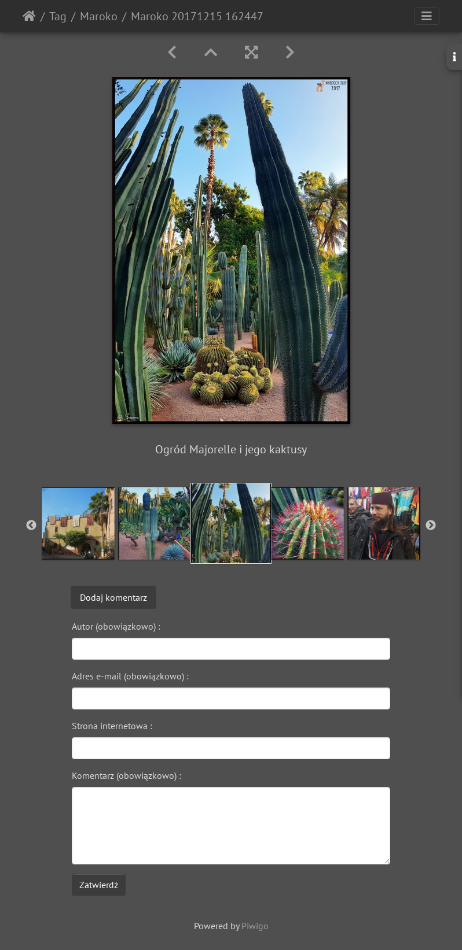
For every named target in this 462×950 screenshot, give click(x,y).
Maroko (99, 16)
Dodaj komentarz (113, 597)
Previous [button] (31, 525)
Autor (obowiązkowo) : (116, 626)
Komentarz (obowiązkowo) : (126, 775)
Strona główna (29, 16)
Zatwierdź (98, 884)
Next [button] (431, 525)
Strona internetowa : (112, 725)
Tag (58, 16)
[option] (78, 523)
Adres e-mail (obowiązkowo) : (130, 676)
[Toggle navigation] (426, 16)
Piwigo (255, 925)
